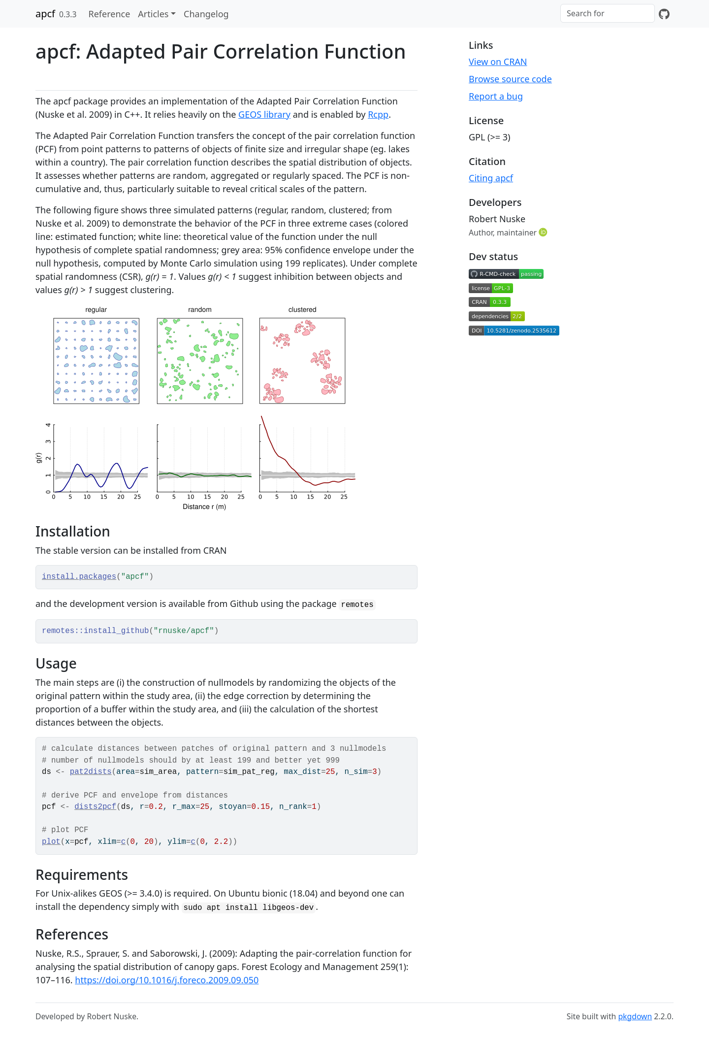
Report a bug (496, 96)
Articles (153, 14)
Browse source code (510, 79)
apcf (45, 13)
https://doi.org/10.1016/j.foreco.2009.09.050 (166, 980)
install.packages (79, 576)
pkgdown (635, 1016)
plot (51, 841)
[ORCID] (544, 232)
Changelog (206, 14)
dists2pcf (95, 807)
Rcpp (378, 114)
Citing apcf (491, 178)
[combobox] (607, 13)
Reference (109, 14)
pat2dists (91, 772)
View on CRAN (498, 61)
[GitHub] (664, 14)
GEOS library (264, 114)
